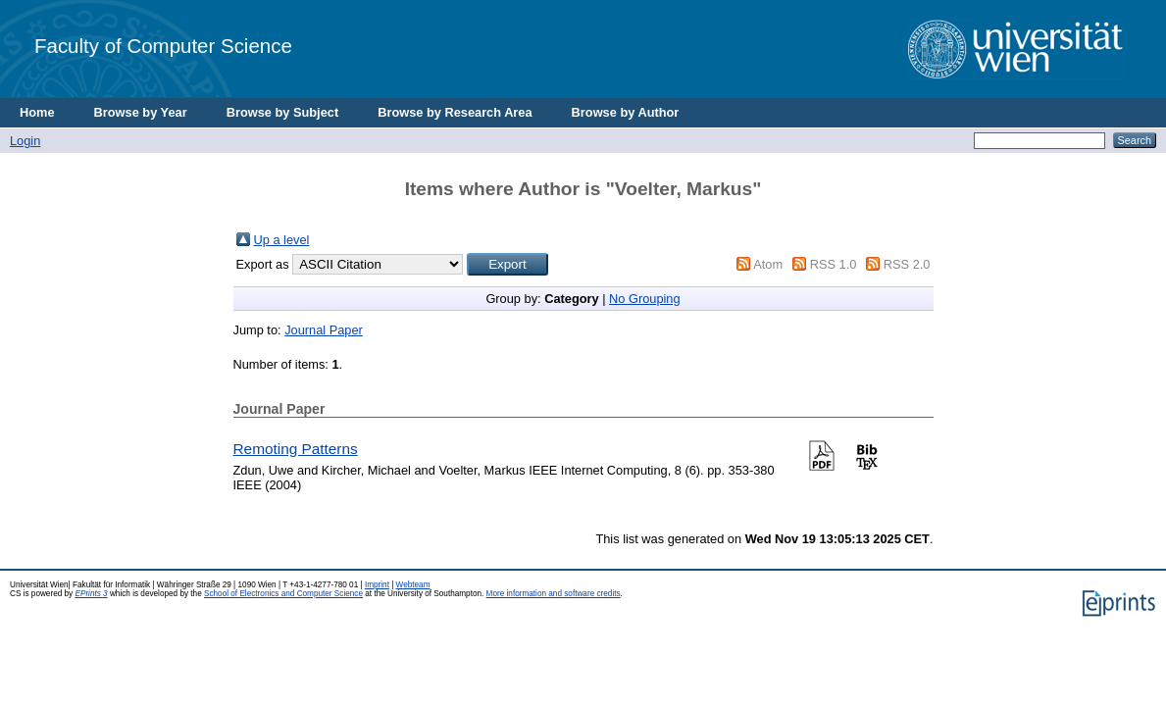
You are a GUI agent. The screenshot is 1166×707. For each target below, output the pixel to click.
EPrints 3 (91, 593)
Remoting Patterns (295, 448)
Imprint (377, 585)
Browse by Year (140, 112)
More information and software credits (553, 593)
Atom (768, 264)
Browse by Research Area (455, 112)
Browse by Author (626, 112)
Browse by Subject (283, 112)
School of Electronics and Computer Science (283, 593)
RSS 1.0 (833, 264)
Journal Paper (323, 330)
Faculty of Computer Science (163, 45)
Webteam (413, 585)
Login (25, 140)
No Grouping (645, 298)
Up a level (282, 239)
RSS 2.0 (907, 264)
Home (37, 112)
